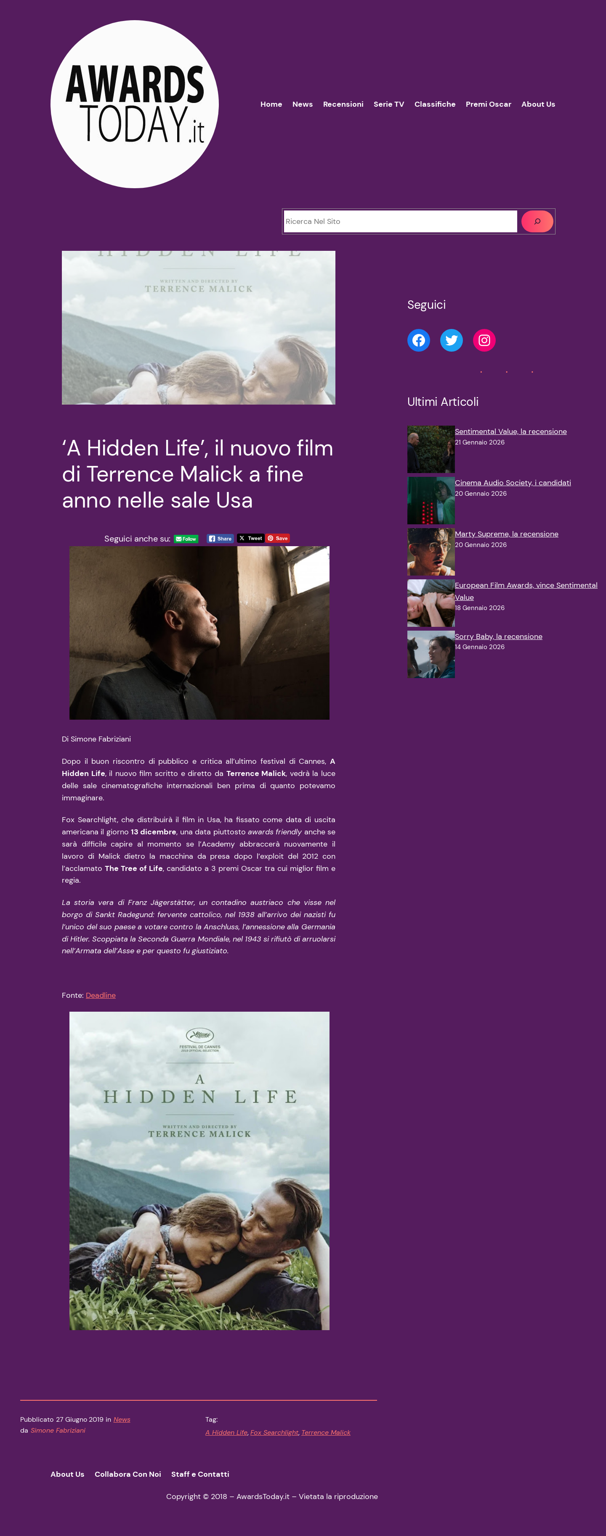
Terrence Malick (326, 1432)
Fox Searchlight (274, 1432)
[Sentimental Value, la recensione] (431, 451)
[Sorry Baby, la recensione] (431, 656)
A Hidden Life (226, 1432)
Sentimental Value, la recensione (511, 431)
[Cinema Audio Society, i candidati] (431, 502)
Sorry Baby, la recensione (498, 636)
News (122, 1419)
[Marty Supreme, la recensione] (431, 553)
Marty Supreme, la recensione (506, 534)
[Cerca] (537, 221)
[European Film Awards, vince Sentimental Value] (431, 605)
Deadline (101, 995)
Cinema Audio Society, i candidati (513, 483)
